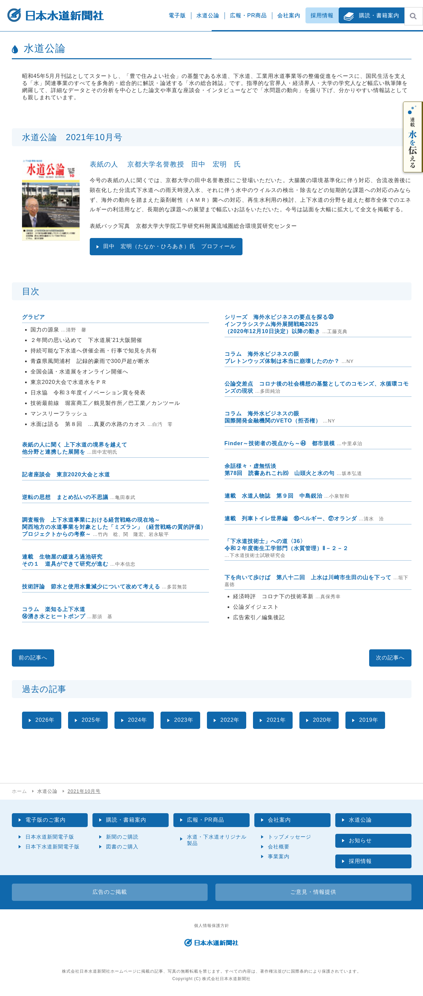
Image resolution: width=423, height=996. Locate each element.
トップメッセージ (289, 837)
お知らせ (360, 840)
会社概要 (279, 846)
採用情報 (322, 15)
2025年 (91, 720)
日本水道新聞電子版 (49, 837)
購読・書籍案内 (379, 15)
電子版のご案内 (45, 820)
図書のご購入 (122, 846)
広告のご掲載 (109, 892)
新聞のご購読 (122, 837)
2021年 (276, 720)
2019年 (369, 720)
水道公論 (207, 15)
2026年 (45, 720)
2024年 (137, 720)
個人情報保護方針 (211, 925)
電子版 (177, 15)
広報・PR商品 (248, 15)
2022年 (230, 720)
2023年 (183, 720)
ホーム (19, 791)
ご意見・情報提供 (313, 892)
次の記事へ (390, 658)
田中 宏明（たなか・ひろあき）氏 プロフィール (169, 246)
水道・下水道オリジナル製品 (217, 840)
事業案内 (279, 856)
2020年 (322, 720)
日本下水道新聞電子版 (52, 846)
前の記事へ (33, 658)
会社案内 (288, 15)
